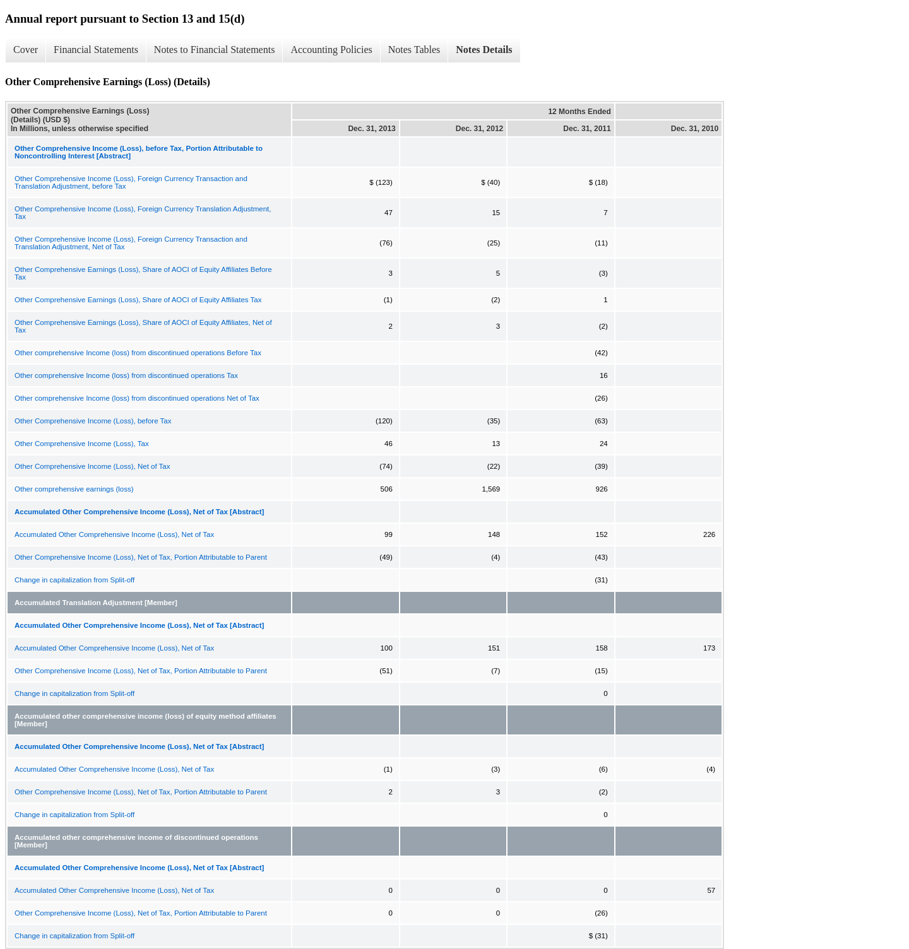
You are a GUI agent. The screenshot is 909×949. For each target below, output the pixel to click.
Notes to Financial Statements (214, 49)
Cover (25, 49)
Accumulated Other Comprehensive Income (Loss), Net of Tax (114, 534)
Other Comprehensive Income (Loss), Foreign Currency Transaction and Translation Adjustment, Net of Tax (131, 243)
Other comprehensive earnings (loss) (74, 489)
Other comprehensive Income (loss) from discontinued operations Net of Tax (137, 398)
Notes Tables (414, 49)
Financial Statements (96, 49)
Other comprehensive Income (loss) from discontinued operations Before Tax (138, 353)
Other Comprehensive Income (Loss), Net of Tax (92, 466)
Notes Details (484, 49)
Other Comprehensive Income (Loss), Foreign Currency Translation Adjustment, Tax (143, 212)
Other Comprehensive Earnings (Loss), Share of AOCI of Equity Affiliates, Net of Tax (143, 326)
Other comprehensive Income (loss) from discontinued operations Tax (126, 375)
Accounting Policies (331, 49)
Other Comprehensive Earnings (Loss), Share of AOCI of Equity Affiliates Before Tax (143, 273)
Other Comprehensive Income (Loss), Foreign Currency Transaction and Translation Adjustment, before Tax (131, 182)
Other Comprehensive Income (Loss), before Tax (93, 421)
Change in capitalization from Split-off (74, 580)
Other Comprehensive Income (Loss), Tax (82, 443)
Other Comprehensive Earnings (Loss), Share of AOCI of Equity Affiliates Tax (138, 300)
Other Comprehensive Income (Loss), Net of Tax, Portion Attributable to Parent (141, 557)
